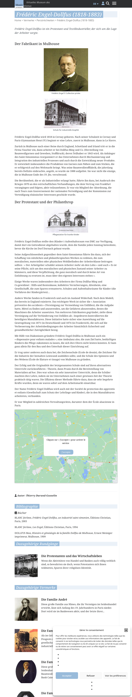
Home (18, 20)
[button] (126, 630)
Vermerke (29, 20)
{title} (66, 446)
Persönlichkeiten (45, 20)
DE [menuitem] (94, 4)
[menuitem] (95, 4)
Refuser (91, 675)
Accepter (67, 675)
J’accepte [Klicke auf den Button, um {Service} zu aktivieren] (66, 452)
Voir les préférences (115, 675)
